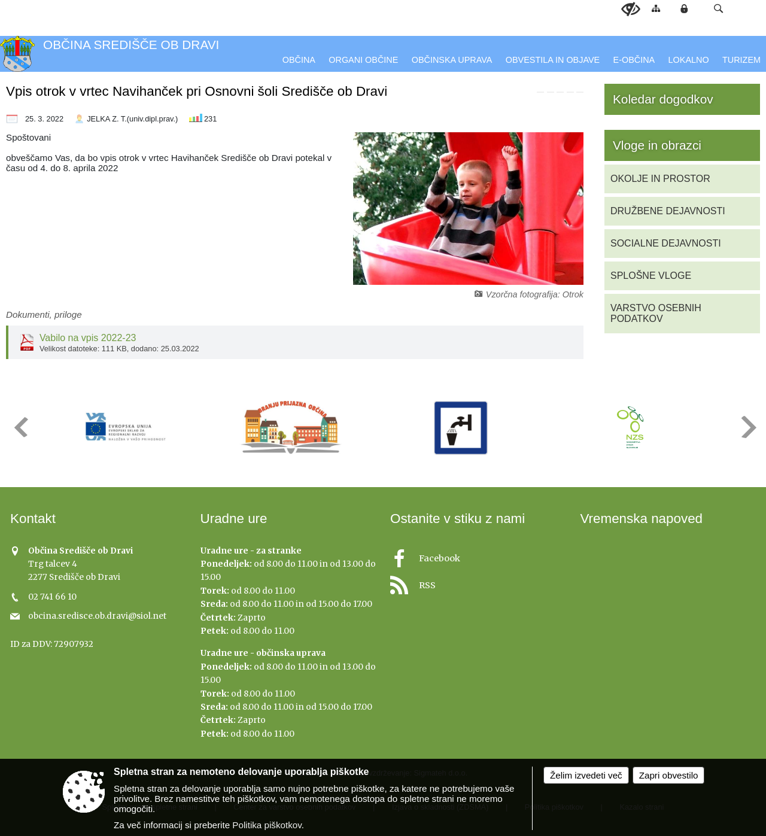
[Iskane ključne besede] (706, 9)
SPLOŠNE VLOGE (650, 275)
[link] (540, 92)
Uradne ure (234, 518)
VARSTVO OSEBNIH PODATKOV (655, 313)
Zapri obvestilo (668, 775)
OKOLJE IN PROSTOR (660, 179)
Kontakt (33, 518)
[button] (718, 8)
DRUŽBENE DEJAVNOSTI (667, 211)
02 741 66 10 (52, 597)
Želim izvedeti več (586, 775)
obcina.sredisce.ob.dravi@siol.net (97, 616)
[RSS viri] (478, 581)
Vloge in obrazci (657, 145)
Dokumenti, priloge (44, 314)
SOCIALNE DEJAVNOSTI (665, 243)
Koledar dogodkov (663, 99)
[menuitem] (299, 60)
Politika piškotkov (266, 825)
